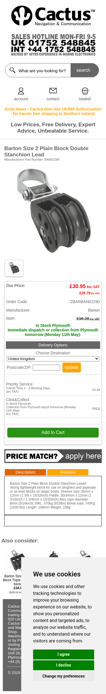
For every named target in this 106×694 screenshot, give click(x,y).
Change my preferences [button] (63, 676)
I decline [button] (63, 665)
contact (53, 99)
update (72, 367)
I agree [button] (63, 654)
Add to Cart (53, 432)
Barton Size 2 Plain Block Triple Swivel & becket (18, 584)
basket (85, 99)
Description (25, 472)
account (21, 99)
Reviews (67, 472)
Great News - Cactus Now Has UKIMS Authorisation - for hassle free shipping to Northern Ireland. (53, 111)
